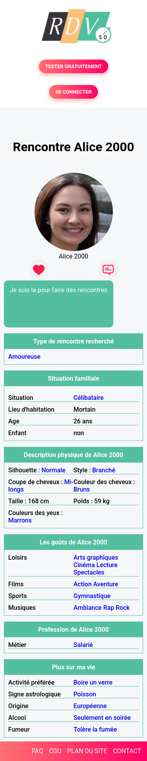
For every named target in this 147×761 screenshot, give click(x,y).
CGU (55, 751)
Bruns (82, 489)
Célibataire (89, 397)
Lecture (107, 565)
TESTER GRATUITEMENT (73, 66)
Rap (108, 607)
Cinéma (84, 565)
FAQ (37, 751)
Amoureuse (24, 356)
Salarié (83, 645)
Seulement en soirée (102, 717)
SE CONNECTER (73, 92)
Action (83, 584)
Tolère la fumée (95, 729)
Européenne (90, 706)
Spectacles (89, 572)
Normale (53, 470)
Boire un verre (93, 682)
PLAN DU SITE (87, 751)
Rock (123, 607)
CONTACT (127, 751)
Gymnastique (92, 596)
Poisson (85, 694)
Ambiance (88, 607)
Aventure (105, 584)
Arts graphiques (96, 557)
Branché (103, 470)
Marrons (20, 520)
